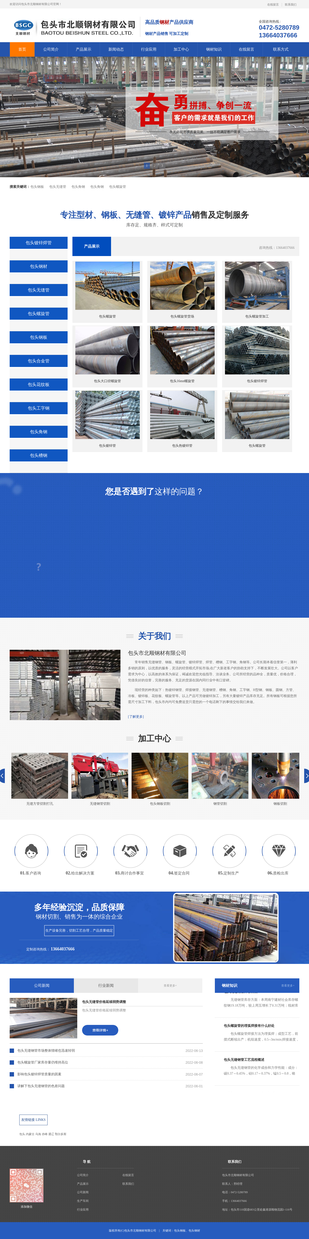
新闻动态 (116, 49)
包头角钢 (78, 187)
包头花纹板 (38, 384)
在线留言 (273, 4)
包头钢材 (38, 266)
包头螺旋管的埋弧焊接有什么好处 (249, 1028)
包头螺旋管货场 (182, 290)
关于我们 (154, 636)
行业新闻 (106, 985)
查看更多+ (170, 985)
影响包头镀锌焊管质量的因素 (39, 1074)
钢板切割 (280, 779)
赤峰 (45, 1134)
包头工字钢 (38, 408)
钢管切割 (220, 779)
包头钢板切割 (160, 779)
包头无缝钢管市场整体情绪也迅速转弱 (46, 1050)
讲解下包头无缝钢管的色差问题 (41, 1086)
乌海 (38, 1134)
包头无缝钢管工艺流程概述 (244, 1062)
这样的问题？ (154, 491)
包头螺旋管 (117, 187)
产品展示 (83, 49)
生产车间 (83, 1201)
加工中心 (181, 49)
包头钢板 (37, 187)
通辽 (51, 1134)
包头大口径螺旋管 (107, 354)
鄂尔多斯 (60, 1134)
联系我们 (290, 4)
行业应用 (148, 49)
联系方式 (280, 49)
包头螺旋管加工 (257, 290)
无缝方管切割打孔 (39, 779)
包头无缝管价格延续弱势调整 (104, 1002)
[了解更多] (136, 716)
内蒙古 (30, 1134)
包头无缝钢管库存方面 (241, 994)
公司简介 (51, 49)
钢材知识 (214, 49)
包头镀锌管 (107, 419)
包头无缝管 (57, 187)
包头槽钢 (38, 455)
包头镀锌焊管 (39, 242)
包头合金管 (38, 361)
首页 (22, 49)
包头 (22, 1134)
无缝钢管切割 (99, 779)
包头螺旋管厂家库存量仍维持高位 (42, 1062)
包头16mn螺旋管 (182, 354)
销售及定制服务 (154, 214)
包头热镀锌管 (182, 419)
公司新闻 (41, 985)
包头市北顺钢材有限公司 (157, 653)
